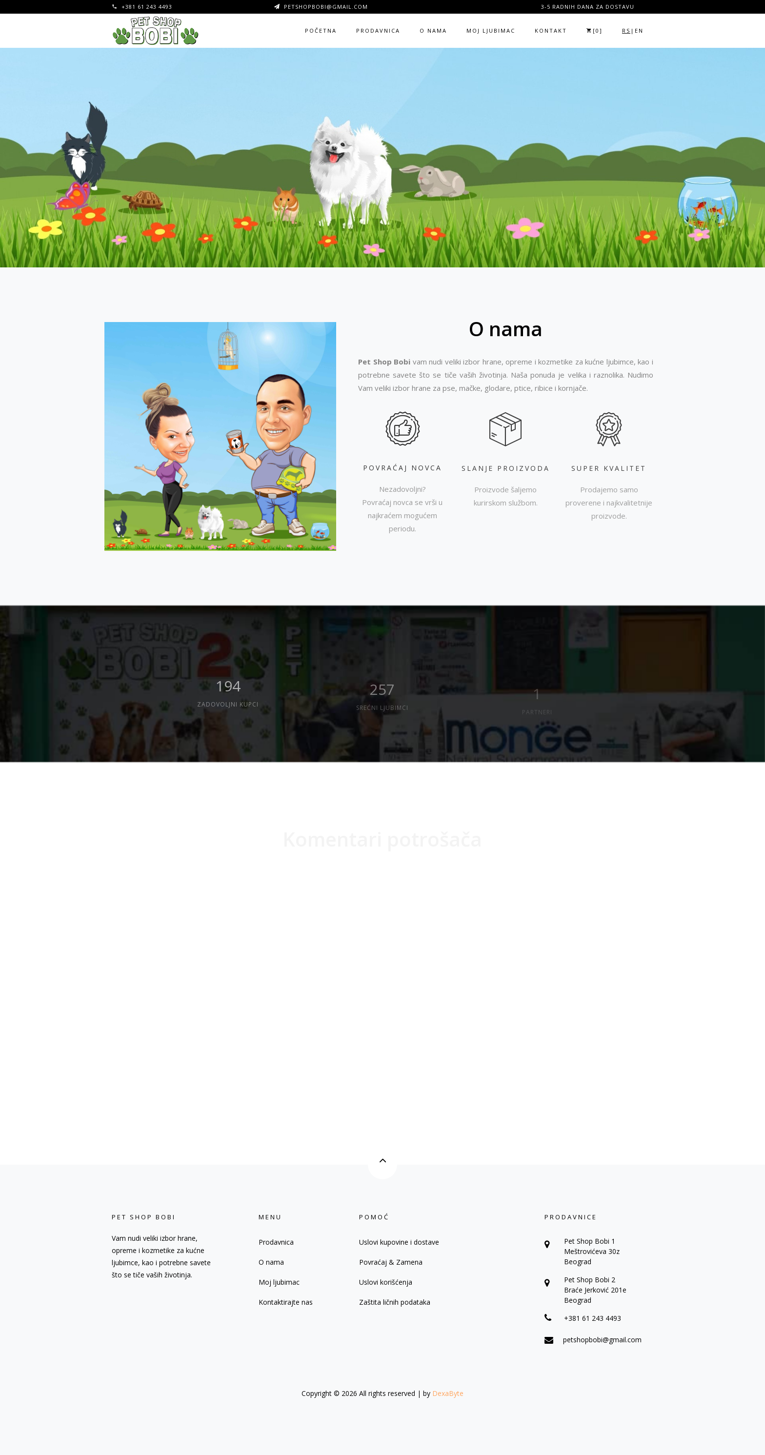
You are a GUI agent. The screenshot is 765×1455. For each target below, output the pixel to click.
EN (639, 30)
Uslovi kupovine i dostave (399, 1242)
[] (594, 30)
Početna (321, 30)
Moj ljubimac (490, 30)
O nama (433, 30)
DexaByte (447, 1393)
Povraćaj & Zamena (391, 1262)
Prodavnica (378, 30)
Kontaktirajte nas (286, 1302)
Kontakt (551, 30)
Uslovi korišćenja (385, 1282)
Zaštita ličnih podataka (394, 1302)
